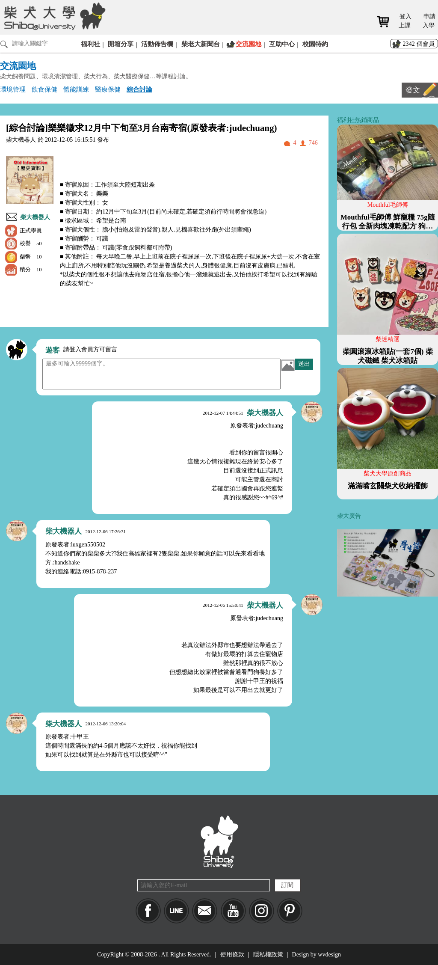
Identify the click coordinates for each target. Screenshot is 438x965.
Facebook (148, 911)
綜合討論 (139, 89)
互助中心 (282, 44)
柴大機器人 (35, 217)
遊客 (52, 350)
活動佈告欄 (157, 44)
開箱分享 (120, 44)
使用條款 (232, 954)
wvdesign (329, 954)
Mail (204, 911)
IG (261, 911)
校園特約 (315, 44)
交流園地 (248, 44)
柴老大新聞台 (200, 44)
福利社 (90, 44)
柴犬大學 (53, 16)
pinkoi (290, 911)
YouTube (233, 911)
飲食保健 (44, 89)
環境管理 (13, 89)
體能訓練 (76, 89)
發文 (412, 90)
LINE (176, 911)
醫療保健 (108, 89)
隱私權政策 (268, 954)
